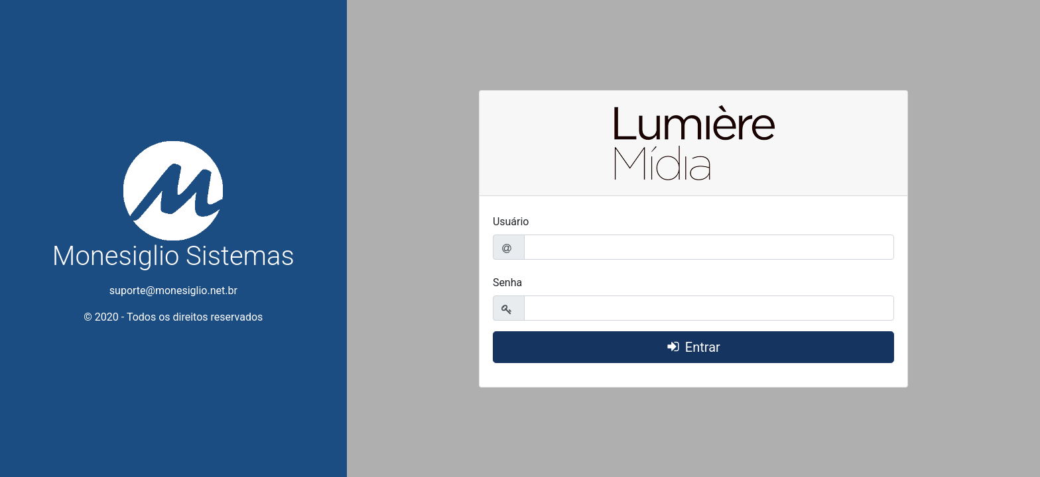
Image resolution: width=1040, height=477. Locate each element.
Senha (507, 282)
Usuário (511, 221)
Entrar (702, 347)
